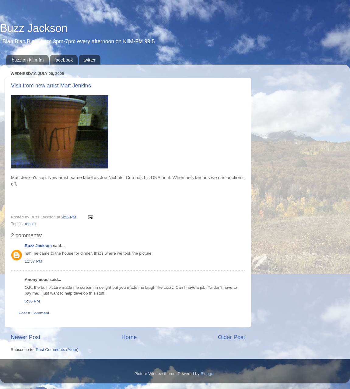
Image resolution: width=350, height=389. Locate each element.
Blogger (208, 373)
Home (129, 337)
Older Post (231, 337)
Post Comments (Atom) (57, 349)
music (30, 223)
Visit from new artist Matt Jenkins (51, 86)
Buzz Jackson (34, 28)
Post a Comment (34, 313)
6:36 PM (32, 301)
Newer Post (25, 337)
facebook (63, 59)
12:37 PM (33, 261)
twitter (89, 59)
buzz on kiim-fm (28, 59)
